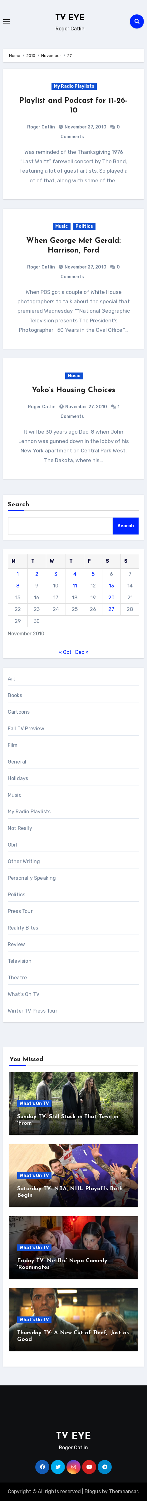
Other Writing (24, 861)
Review (16, 944)
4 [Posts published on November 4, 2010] (74, 574)
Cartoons (19, 712)
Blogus (93, 1491)
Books (15, 695)
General (17, 762)
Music (61, 226)
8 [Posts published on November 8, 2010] (17, 586)
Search (19, 505)
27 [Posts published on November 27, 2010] (111, 609)
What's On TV (23, 994)
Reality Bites (23, 928)
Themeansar (123, 1491)
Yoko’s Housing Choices (73, 390)
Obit (13, 845)
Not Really (20, 828)
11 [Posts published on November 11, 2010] (75, 586)
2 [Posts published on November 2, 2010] (36, 574)
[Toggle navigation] (6, 21)
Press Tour (20, 911)
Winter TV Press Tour (32, 1011)
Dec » (82, 652)
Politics (84, 226)
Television (20, 961)
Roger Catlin (41, 127)
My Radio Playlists (74, 86)
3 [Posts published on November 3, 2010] (55, 574)
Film (13, 745)
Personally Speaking (32, 878)
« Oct (65, 652)
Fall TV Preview (26, 729)
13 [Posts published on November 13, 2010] (111, 586)
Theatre (17, 978)
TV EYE (70, 18)
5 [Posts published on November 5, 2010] (93, 574)
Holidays (18, 778)
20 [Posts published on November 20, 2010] (111, 598)
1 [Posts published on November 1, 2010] (18, 574)
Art (12, 679)
